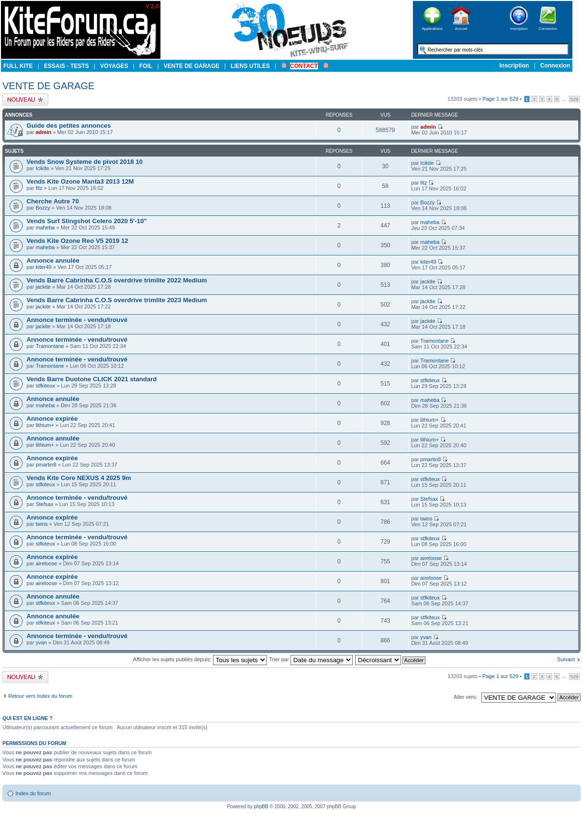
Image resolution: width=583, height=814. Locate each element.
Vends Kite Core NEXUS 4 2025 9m (78, 477)
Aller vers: (465, 697)
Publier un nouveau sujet (25, 99)
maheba (45, 227)
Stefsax (44, 504)
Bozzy (43, 208)
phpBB (261, 806)
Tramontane (50, 346)
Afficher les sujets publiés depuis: (200, 659)
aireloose (46, 563)
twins (42, 524)
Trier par (310, 659)
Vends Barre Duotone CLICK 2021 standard (91, 379)
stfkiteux (45, 385)
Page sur (500, 99)
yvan (41, 642)
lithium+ (45, 425)
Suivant (566, 659)
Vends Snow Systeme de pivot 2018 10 (84, 161)
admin (43, 132)
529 (574, 99)
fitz (39, 188)
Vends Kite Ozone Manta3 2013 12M (80, 181)
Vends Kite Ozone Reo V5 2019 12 (77, 240)
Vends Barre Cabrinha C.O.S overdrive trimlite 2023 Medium (116, 300)
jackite (43, 287)
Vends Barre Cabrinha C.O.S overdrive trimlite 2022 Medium (116, 280)
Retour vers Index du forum (40, 696)
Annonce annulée (53, 260)
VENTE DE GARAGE (48, 85)
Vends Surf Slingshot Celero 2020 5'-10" (86, 221)
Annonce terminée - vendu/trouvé (77, 319)
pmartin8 (46, 464)
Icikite (42, 168)
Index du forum (33, 793)
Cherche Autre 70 (52, 201)
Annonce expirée (52, 418)
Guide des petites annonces (68, 125)
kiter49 (44, 267)
